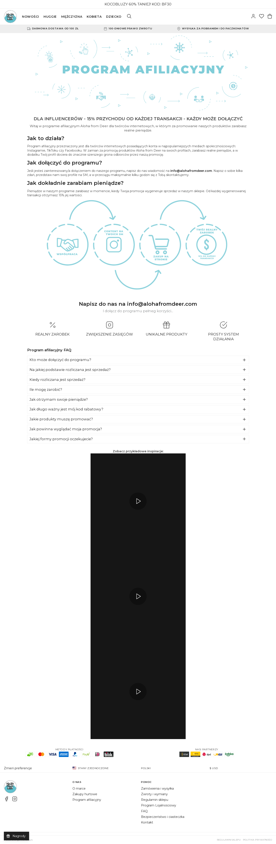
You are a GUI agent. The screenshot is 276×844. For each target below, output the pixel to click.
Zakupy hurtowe (84, 794)
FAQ (144, 811)
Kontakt (147, 822)
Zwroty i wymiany (154, 794)
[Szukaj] (129, 16)
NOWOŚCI (30, 17)
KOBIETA (94, 17)
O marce (79, 788)
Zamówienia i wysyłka (157, 788)
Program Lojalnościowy (158, 805)
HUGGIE (50, 17)
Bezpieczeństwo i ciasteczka (162, 817)
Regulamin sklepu (154, 800)
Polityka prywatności (257, 840)
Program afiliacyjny (86, 800)
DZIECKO (113, 17)
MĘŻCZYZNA (71, 17)
